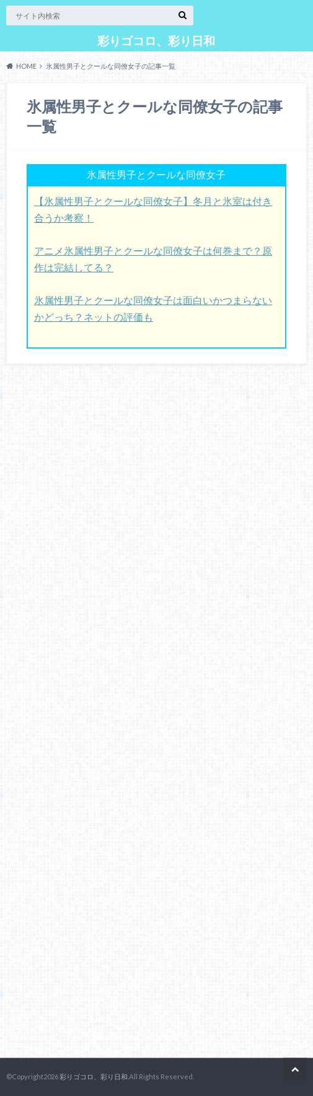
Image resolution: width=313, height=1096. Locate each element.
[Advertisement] (99, 714)
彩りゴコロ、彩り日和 (156, 41)
